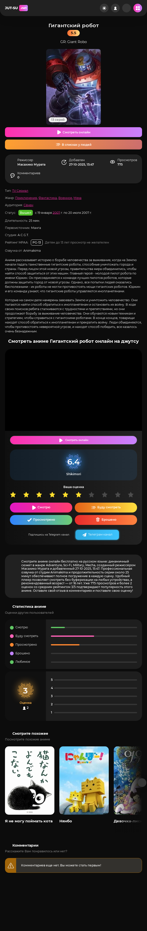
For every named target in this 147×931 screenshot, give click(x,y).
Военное (65, 198)
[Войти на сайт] (115, 8)
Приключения (26, 198)
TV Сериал (20, 191)
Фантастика (47, 198)
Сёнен (28, 205)
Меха (77, 198)
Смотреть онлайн (76, 132)
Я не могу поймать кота (29, 821)
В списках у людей (76, 145)
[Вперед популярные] (142, 782)
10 (134, 494)
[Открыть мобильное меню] (137, 8)
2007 (56, 212)
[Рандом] (126, 8)
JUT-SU (16, 8)
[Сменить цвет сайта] (104, 8)
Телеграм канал (100, 534)
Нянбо (65, 821)
